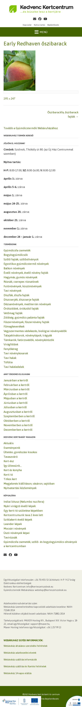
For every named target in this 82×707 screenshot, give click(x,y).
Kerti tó (8, 474)
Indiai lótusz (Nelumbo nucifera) (24, 501)
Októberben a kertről (17, 420)
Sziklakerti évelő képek (18, 519)
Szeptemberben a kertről (19, 416)
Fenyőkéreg (11, 349)
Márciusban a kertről (17, 389)
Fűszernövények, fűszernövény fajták (26, 322)
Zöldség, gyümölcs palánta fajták (24, 317)
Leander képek (13, 524)
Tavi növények (12, 290)
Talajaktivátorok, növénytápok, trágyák (28, 335)
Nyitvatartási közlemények (20, 488)
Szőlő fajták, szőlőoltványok (21, 259)
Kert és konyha (13, 470)
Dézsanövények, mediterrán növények (27, 304)
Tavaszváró (11, 456)
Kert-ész (9, 461)
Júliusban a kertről (15, 407)
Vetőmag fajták (13, 313)
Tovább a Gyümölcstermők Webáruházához (31, 128)
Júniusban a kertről (16, 402)
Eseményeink (12, 447)
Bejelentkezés (53, 25)
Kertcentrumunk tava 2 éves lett (23, 515)
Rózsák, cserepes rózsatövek (21, 281)
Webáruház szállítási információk (20, 659)
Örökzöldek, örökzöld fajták (21, 308)
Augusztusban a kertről (18, 411)
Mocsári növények (15, 528)
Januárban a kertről (16, 380)
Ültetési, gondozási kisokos (20, 452)
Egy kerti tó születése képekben (23, 510)
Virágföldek (11, 344)
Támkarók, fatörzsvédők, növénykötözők (29, 340)
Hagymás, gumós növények (20, 277)
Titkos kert (10, 479)
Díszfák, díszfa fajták (16, 295)
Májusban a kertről (15, 398)
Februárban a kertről (16, 385)
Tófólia (8, 362)
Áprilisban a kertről (16, 394)
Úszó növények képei (17, 533)
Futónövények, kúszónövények (23, 286)
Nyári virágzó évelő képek (20, 506)
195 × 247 (9, 98)
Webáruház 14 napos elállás (18, 673)
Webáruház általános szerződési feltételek (25, 646)
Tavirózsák (10, 537)
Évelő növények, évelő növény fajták (26, 272)
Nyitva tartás (39, 25)
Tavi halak (10, 358)
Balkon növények (14, 268)
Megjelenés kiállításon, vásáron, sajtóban (29, 483)
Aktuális (9, 443)
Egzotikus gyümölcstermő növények (26, 263)
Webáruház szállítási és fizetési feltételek (25, 666)
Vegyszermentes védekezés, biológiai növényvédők (35, 331)
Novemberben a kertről (18, 425)
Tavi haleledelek (14, 366)
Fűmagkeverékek (14, 326)
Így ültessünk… (13, 465)
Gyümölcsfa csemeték (17, 250)
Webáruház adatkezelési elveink (20, 652)
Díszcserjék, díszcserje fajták (21, 299)
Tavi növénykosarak (16, 353)
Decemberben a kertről (18, 429)
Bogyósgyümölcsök (16, 254)
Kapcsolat (27, 25)
